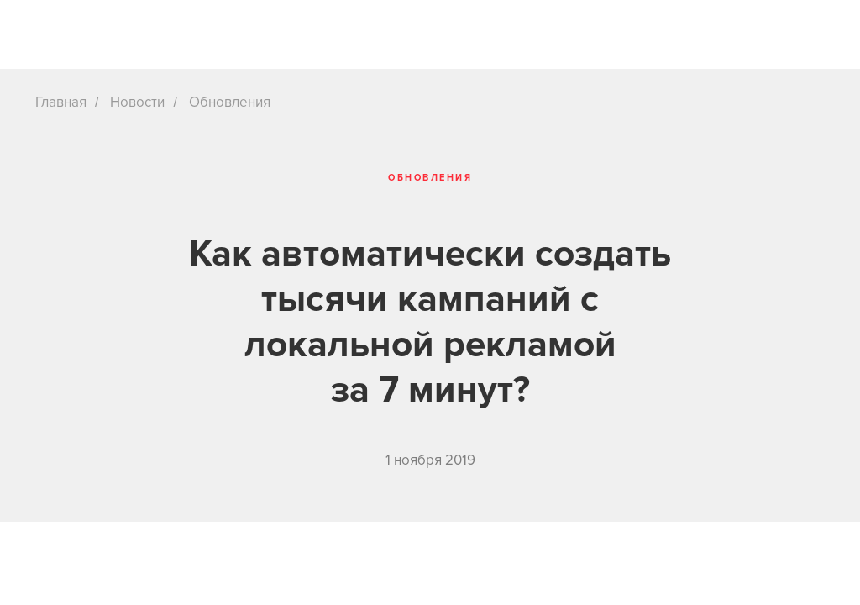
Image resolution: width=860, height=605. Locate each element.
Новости (137, 102)
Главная (61, 102)
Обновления (229, 102)
